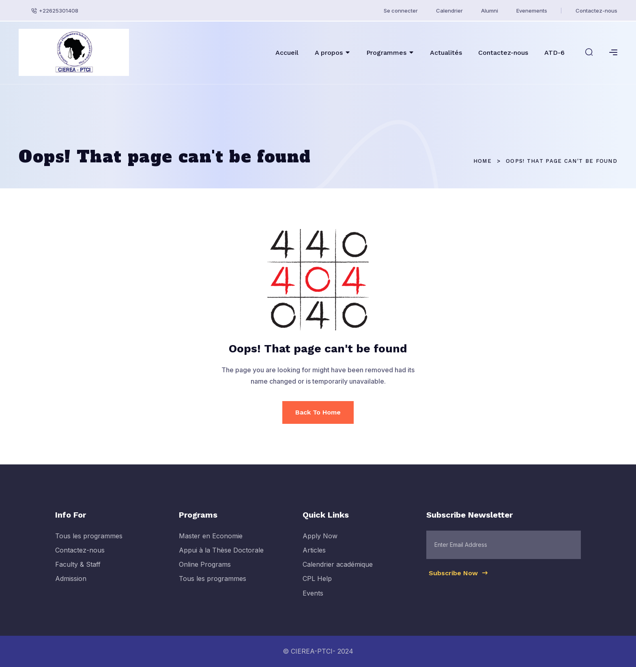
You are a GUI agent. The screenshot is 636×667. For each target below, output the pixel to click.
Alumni (489, 10)
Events (313, 598)
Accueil (287, 52)
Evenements (531, 10)
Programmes (386, 52)
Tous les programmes (88, 540)
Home (482, 161)
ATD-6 (554, 52)
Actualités (446, 52)
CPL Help (317, 583)
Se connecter (401, 10)
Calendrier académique (338, 569)
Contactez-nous (596, 10)
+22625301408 (58, 10)
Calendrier (449, 10)
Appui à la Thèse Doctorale (221, 554)
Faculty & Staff (78, 569)
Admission (70, 583)
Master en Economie (211, 540)
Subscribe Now (459, 577)
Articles (314, 554)
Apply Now (320, 540)
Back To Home (318, 412)
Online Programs (205, 569)
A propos (329, 52)
